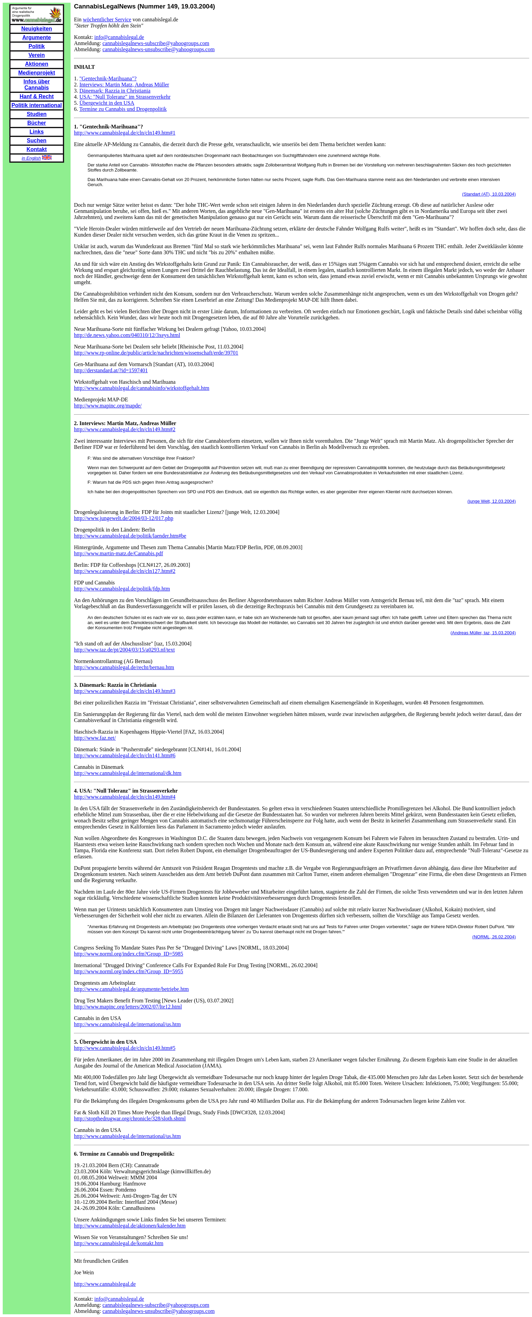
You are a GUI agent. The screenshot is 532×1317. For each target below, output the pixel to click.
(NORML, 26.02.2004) (494, 936)
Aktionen (36, 64)
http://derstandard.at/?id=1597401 (111, 370)
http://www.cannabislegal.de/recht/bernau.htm (124, 667)
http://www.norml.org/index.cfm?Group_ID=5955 (128, 971)
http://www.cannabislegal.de (105, 1284)
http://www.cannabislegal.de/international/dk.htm (128, 773)
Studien (37, 114)
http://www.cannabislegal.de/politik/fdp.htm (122, 589)
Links (37, 132)
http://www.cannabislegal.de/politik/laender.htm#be (130, 536)
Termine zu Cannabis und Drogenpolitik (123, 109)
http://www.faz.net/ (95, 738)
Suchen (36, 140)
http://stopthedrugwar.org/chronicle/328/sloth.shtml (130, 1118)
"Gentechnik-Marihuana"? (108, 78)
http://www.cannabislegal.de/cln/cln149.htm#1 (124, 133)
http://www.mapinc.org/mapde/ (108, 405)
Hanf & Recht (37, 96)
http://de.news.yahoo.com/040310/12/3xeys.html (127, 335)
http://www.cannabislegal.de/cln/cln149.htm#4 (124, 797)
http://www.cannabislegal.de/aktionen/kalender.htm (130, 1226)
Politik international (37, 105)
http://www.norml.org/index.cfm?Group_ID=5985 (128, 954)
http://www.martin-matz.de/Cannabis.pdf (118, 553)
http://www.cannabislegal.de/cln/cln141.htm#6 (124, 755)
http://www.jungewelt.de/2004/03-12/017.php (123, 518)
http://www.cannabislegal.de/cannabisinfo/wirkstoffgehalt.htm (141, 388)
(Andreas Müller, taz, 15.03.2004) (483, 632)
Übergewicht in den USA (106, 103)
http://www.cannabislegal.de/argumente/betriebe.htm (131, 989)
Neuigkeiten (36, 29)
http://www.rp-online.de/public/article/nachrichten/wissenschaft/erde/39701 (156, 353)
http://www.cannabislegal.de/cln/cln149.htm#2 (124, 429)
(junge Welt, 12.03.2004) (492, 501)
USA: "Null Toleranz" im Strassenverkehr (124, 97)
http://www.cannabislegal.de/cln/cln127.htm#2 (124, 571)
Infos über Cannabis (36, 85)
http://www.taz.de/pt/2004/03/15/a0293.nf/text (124, 650)
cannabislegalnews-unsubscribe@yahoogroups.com (158, 49)
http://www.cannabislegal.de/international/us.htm (127, 1024)
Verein (36, 55)
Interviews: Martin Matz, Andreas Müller (124, 84)
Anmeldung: (88, 43)
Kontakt (36, 149)
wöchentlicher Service (107, 19)
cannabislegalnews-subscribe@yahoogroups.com (155, 43)
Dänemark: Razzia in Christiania (114, 91)
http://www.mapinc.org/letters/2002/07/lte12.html (128, 1007)
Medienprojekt (36, 73)
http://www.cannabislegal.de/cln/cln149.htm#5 (124, 1048)
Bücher (36, 123)
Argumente (36, 37)
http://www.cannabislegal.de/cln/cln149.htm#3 (124, 691)
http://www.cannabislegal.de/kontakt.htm (118, 1243)
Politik (36, 46)
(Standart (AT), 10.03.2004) (489, 194)
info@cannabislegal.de (119, 37)
